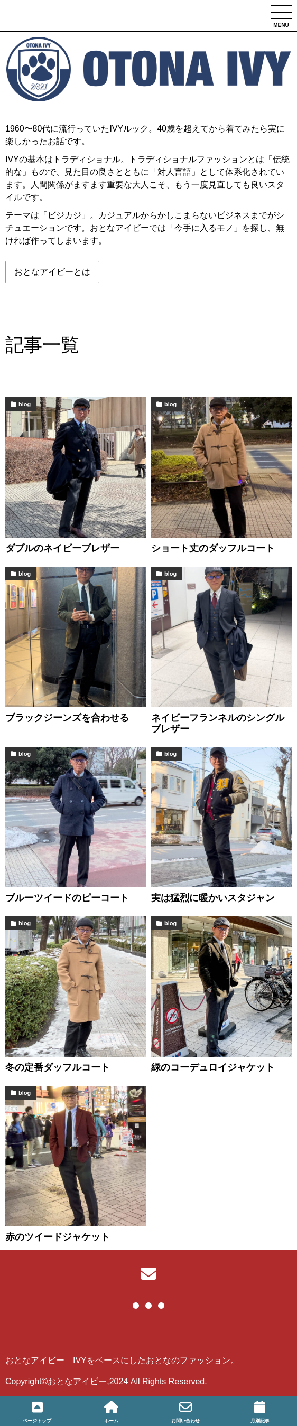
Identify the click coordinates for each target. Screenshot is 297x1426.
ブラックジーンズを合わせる (67, 717)
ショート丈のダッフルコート (213, 548)
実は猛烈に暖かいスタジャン (213, 898)
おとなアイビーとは (52, 271)
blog (24, 404)
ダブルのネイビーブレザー (62, 548)
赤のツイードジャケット (57, 1237)
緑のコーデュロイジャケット (213, 1067)
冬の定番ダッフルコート (57, 1067)
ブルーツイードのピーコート (67, 898)
